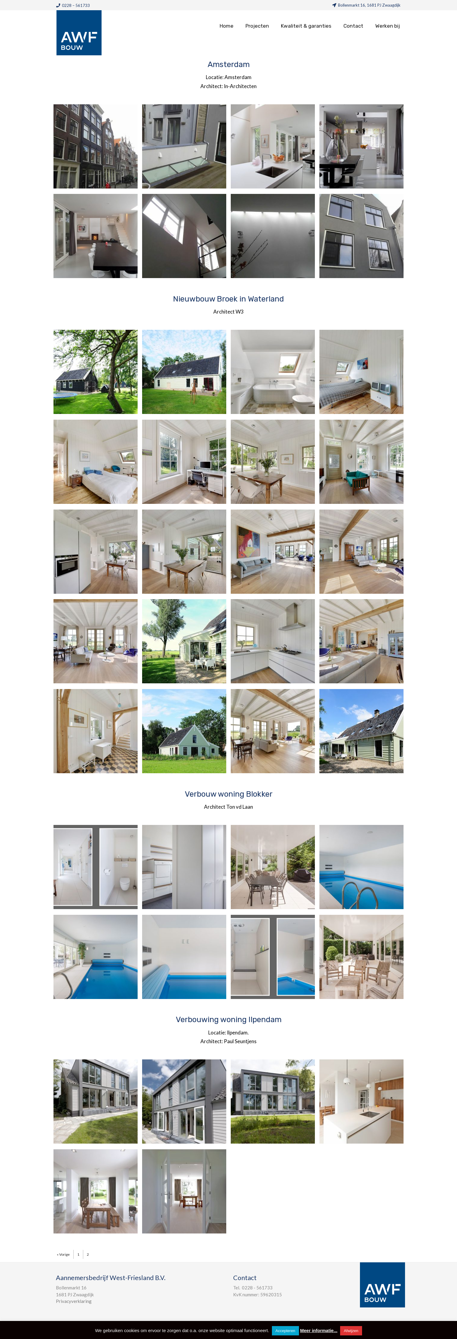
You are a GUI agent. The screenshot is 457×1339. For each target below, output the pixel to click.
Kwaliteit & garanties (306, 26)
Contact (353, 26)
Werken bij (387, 26)
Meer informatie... (318, 1330)
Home (226, 26)
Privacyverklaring (74, 1301)
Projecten (257, 26)
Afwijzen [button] (351, 1330)
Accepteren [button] (285, 1330)
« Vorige (63, 1254)
